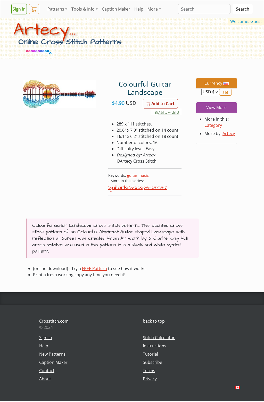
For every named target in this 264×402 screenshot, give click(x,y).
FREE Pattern (94, 268)
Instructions (154, 346)
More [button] (152, 9)
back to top (154, 321)
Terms (149, 370)
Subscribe (152, 362)
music (143, 175)
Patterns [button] (55, 9)
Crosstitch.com (54, 321)
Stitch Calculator (159, 337)
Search (242, 9)
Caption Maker (116, 9)
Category (213, 125)
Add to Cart (160, 103)
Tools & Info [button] (83, 9)
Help (138, 9)
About (45, 379)
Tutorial (150, 354)
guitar (132, 175)
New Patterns (52, 354)
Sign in (19, 9)
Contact (46, 370)
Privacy (150, 379)
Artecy (228, 133)
